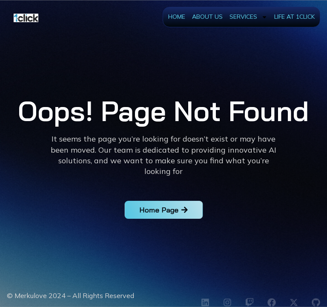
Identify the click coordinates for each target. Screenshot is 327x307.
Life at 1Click (294, 16)
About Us (207, 16)
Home (176, 16)
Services (248, 17)
